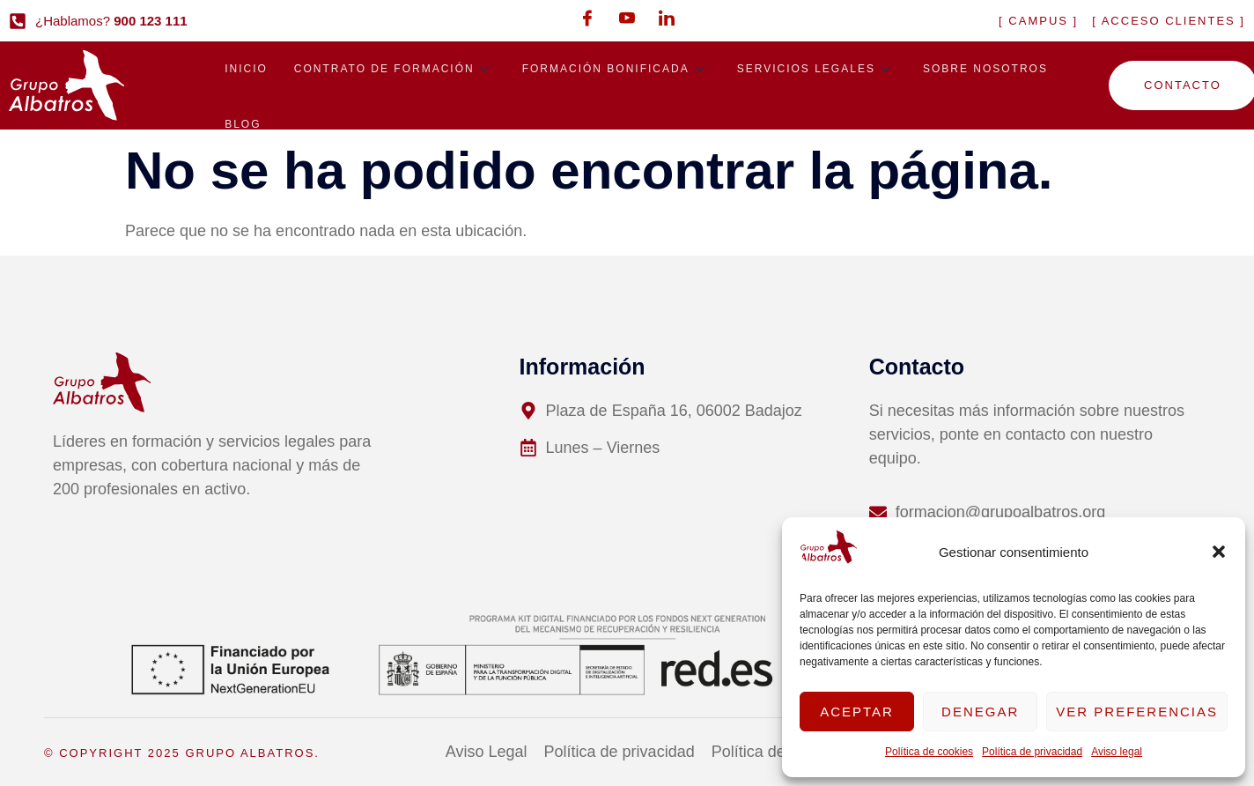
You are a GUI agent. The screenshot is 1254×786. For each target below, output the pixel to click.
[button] (1219, 551)
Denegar (980, 711)
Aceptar (857, 711)
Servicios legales (816, 69)
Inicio (246, 69)
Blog (243, 128)
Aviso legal (1116, 751)
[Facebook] (587, 17)
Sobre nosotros (985, 69)
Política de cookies (929, 751)
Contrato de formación (395, 69)
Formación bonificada (616, 69)
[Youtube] (627, 17)
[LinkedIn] (666, 17)
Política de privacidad (1032, 751)
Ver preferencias (1137, 711)
